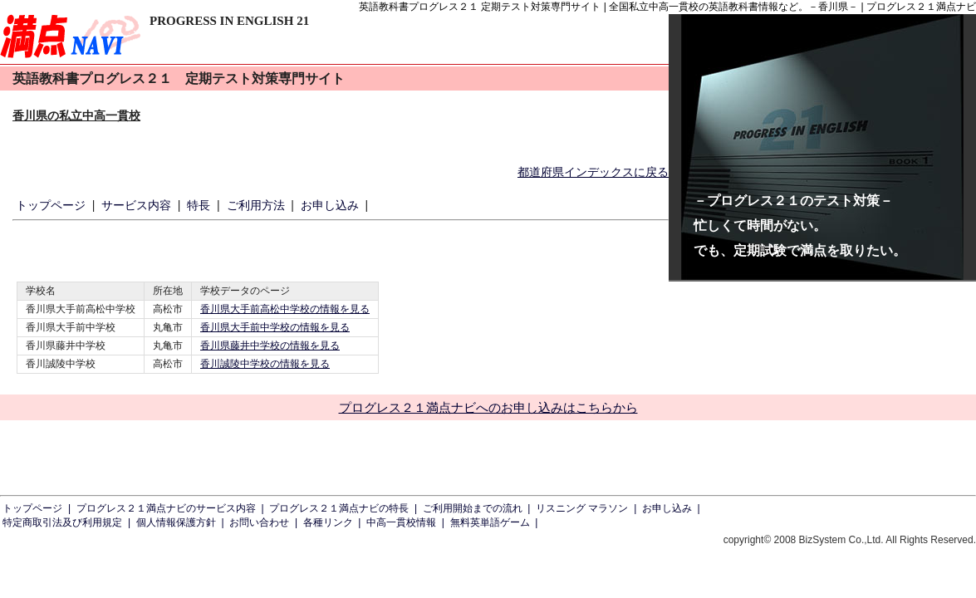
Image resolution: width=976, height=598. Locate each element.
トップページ (51, 205)
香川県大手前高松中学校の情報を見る (285, 309)
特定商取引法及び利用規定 (62, 522)
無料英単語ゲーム (490, 522)
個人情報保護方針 (176, 522)
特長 (198, 205)
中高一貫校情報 (401, 522)
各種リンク (328, 522)
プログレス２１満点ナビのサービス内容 (166, 508)
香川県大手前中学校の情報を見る (275, 327)
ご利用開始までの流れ (472, 508)
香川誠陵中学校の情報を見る (265, 364)
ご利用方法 (256, 205)
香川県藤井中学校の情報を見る (270, 345)
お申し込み (330, 205)
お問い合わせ (259, 522)
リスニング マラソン (582, 508)
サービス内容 (136, 205)
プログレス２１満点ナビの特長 (339, 508)
